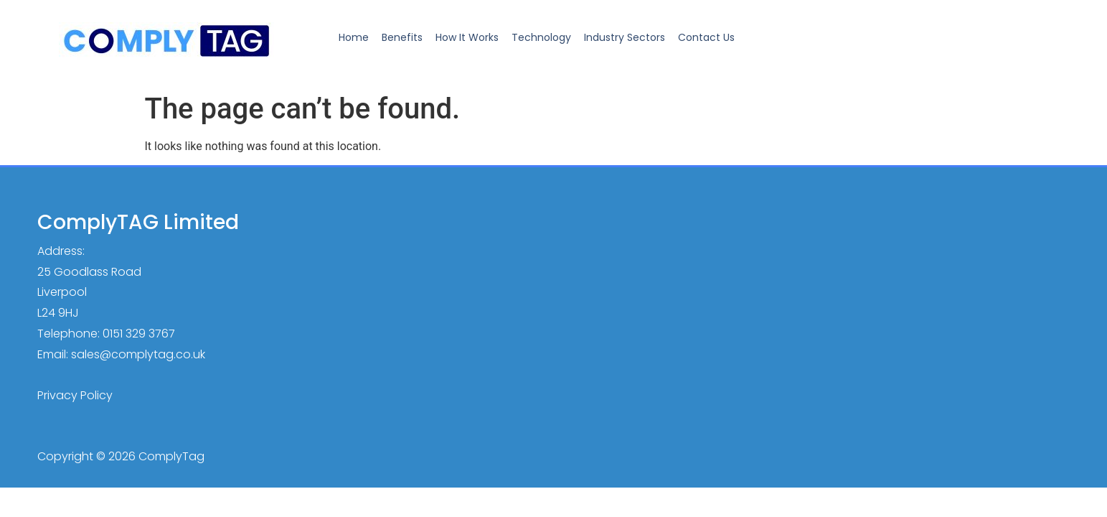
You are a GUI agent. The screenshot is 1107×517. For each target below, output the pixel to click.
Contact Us (706, 37)
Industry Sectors (624, 37)
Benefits (402, 37)
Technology (541, 37)
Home (354, 37)
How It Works (467, 37)
